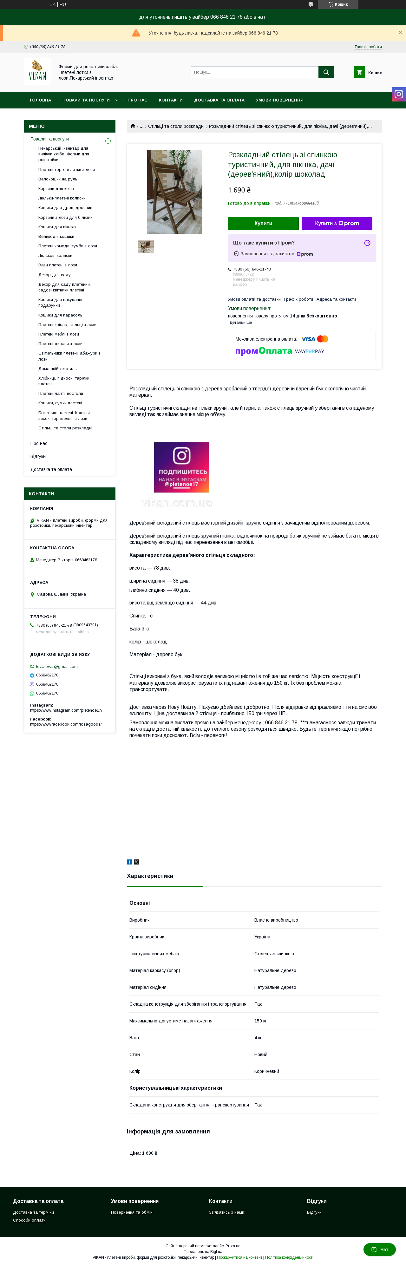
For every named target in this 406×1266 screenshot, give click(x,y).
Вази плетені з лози (57, 265)
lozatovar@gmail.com (57, 666)
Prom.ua (233, 1246)
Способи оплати (29, 1220)
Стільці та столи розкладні (176, 126)
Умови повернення (280, 100)
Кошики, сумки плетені (60, 403)
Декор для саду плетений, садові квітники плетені (64, 287)
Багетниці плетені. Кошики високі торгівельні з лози (64, 415)
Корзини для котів (56, 188)
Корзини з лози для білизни (65, 217)
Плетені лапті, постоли (60, 393)
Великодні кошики (56, 236)
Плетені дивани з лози (60, 343)
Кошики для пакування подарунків (60, 302)
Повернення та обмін (132, 1212)
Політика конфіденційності (289, 1257)
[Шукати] (326, 72)
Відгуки (38, 456)
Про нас (137, 100)
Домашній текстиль (57, 368)
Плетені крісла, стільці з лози (67, 324)
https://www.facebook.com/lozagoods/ (66, 724)
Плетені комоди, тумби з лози (67, 246)
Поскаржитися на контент (239, 1257)
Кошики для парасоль (60, 315)
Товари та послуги (86, 100)
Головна (40, 100)
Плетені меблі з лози (58, 334)
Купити (263, 223)
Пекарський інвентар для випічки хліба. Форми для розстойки (63, 154)
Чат (379, 1249)
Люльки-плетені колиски (62, 198)
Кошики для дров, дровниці (66, 207)
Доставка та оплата (219, 100)
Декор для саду (54, 274)
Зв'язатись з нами (226, 1212)
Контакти (171, 100)
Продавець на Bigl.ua (203, 1252)
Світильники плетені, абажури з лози (69, 356)
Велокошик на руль (57, 179)
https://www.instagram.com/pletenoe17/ (66, 710)
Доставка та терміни (33, 1212)
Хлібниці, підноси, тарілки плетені (63, 381)
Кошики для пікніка (57, 227)
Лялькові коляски (55, 255)
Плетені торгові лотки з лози (66, 169)
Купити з (337, 223)
